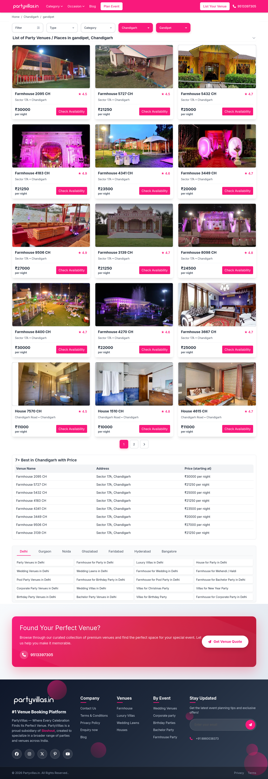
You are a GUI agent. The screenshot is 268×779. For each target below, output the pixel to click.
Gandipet (173, 27)
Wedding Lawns (128, 723)
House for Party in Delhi (211, 562)
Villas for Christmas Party (152, 588)
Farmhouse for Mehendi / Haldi (216, 571)
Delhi (24, 551)
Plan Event (111, 6)
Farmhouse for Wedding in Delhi (157, 571)
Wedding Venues (165, 708)
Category (54, 6)
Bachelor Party (163, 730)
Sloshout (48, 731)
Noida (66, 551)
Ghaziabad (90, 551)
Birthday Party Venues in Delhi (36, 597)
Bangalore (169, 551)
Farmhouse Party (165, 737)
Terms (252, 772)
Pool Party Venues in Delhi (34, 579)
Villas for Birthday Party (151, 597)
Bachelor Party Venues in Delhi (96, 597)
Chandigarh (31, 16)
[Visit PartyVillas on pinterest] (55, 754)
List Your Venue (214, 6)
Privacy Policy (90, 723)
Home (16, 16)
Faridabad (116, 551)
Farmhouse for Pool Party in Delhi (158, 579)
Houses (122, 730)
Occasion (76, 6)
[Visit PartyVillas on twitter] (42, 754)
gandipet (48, 16)
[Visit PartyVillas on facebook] (17, 754)
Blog (92, 6)
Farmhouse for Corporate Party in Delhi (221, 597)
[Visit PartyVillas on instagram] (29, 754)
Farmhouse (125, 708)
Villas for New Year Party (212, 588)
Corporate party (164, 715)
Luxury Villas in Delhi (149, 562)
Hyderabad (142, 551)
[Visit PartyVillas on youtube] (68, 754)
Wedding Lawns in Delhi (92, 571)
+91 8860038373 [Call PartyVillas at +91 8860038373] (207, 738)
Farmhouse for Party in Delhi (95, 562)
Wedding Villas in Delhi (91, 588)
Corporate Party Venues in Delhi (37, 588)
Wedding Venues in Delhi (33, 571)
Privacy (239, 772)
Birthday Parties (164, 723)
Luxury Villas (126, 715)
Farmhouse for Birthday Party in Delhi (101, 579)
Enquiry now (89, 730)
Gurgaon (45, 551)
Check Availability (72, 111)
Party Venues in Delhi (30, 562)
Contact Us (88, 708)
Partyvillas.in (31, 772)
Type (62, 27)
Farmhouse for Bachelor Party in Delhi (220, 579)
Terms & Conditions (94, 715)
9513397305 (244, 6)
